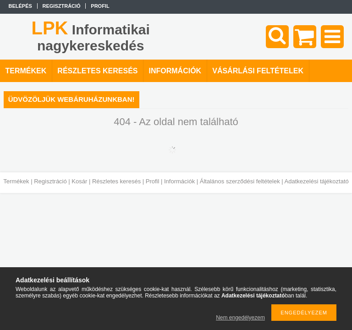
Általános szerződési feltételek (240, 181)
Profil (153, 181)
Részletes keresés (116, 181)
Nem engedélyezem (240, 317)
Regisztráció (50, 181)
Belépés (20, 6)
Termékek (16, 181)
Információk (179, 181)
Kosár (79, 181)
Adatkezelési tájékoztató (317, 181)
